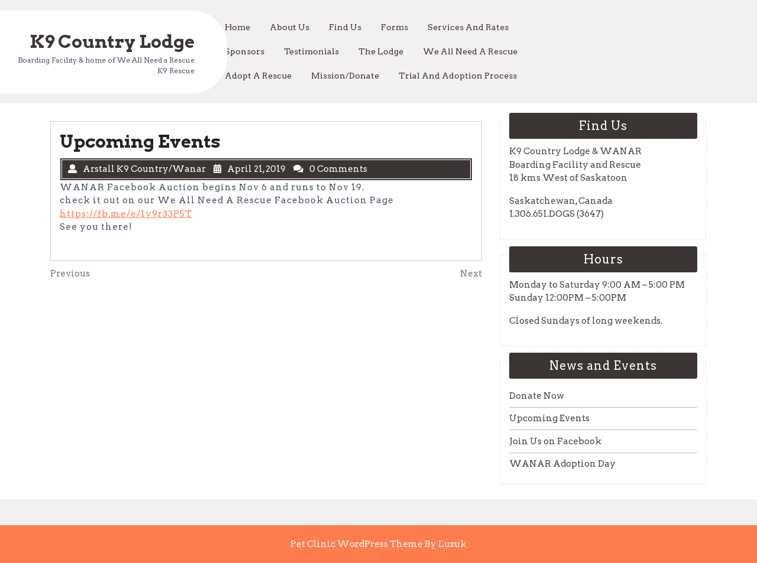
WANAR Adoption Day (562, 463)
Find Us (345, 27)
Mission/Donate (345, 75)
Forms (394, 27)
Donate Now (536, 395)
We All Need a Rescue (470, 51)
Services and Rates (468, 27)
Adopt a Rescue (258, 75)
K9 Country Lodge (112, 40)
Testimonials (311, 51)
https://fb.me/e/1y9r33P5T (126, 214)
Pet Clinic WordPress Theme (357, 544)
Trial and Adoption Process (458, 75)
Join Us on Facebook (555, 441)
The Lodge (380, 51)
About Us (289, 27)
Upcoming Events (549, 418)
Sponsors (244, 51)
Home (237, 27)
